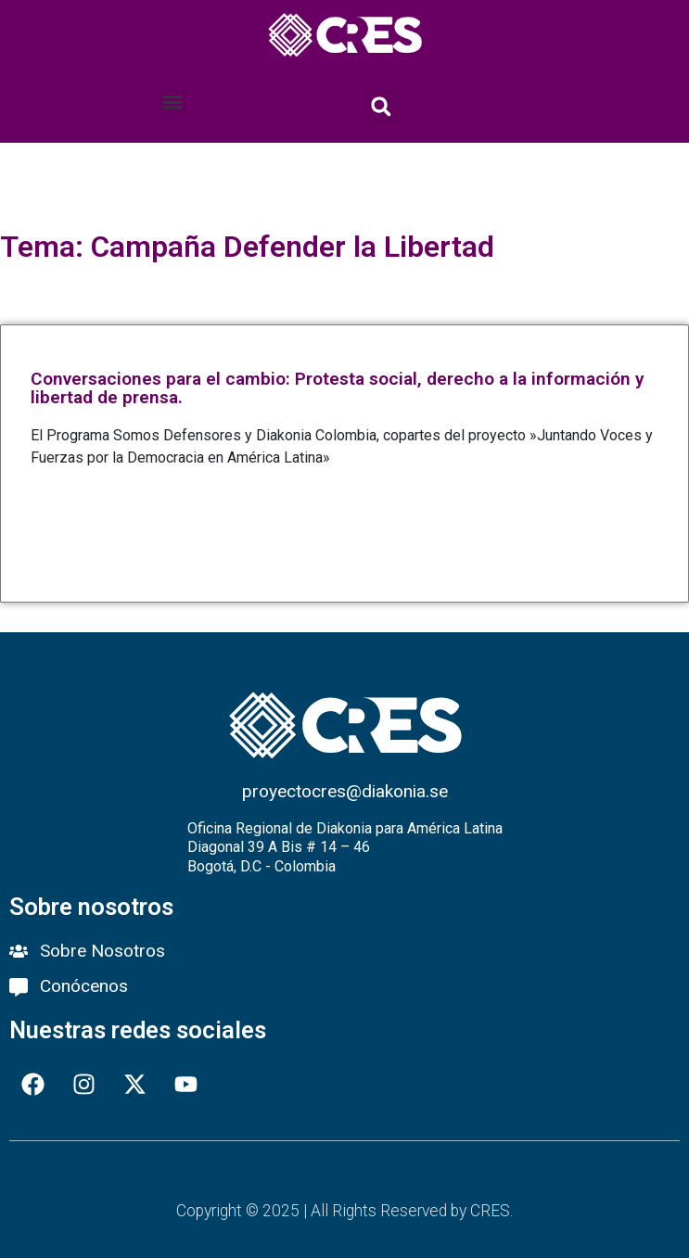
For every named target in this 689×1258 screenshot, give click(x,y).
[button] (172, 101)
